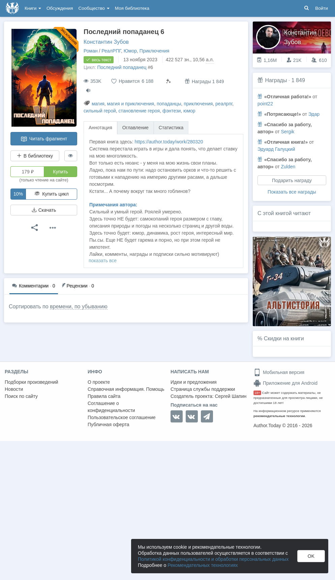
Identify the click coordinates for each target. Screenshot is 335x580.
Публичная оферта (108, 424)
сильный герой (100, 110)
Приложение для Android (285, 383)
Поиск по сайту (21, 396)
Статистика (171, 127)
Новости (14, 389)
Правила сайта (104, 396)
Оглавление (135, 127)
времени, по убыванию (79, 306)
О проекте (99, 382)
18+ (257, 393)
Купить (60, 171)
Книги (33, 8)
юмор (189, 110)
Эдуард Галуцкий (276, 149)
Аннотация (100, 127)
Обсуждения (60, 8)
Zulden (288, 166)
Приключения (155, 51)
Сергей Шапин (230, 396)
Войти (321, 8)
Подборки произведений (31, 382)
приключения (198, 103)
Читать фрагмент (44, 139)
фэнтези (171, 110)
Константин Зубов (106, 42)
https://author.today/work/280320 (168, 141)
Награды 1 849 (204, 81)
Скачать (44, 210)
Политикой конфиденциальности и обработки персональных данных (213, 559)
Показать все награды (292, 192)
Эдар (313, 114)
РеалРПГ (111, 51)
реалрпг (223, 103)
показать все (103, 260)
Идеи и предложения (194, 382)
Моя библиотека (132, 8)
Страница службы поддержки (203, 389)
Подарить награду (292, 180)
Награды (276, 80)
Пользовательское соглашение (122, 417)
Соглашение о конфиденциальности (111, 407)
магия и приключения (130, 103)
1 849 (298, 80)
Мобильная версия (278, 372)
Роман (91, 51)
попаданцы (169, 103)
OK (311, 556)
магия (98, 103)
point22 (265, 103)
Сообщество (94, 8)
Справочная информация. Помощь (126, 389)
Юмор (130, 51)
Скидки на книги (284, 338)
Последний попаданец (121, 67)
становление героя (139, 110)
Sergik (287, 131)
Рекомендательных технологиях (203, 565)
